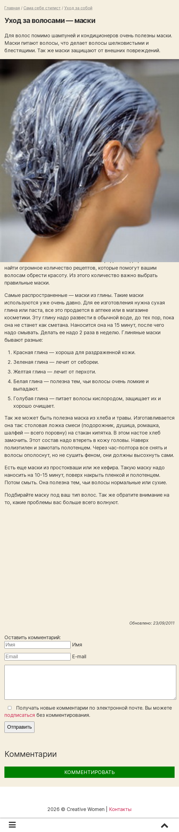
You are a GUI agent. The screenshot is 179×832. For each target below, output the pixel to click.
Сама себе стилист (42, 8)
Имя (77, 644)
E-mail (79, 656)
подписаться (19, 715)
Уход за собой (78, 8)
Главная (12, 8)
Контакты (120, 809)
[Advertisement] (89, 573)
